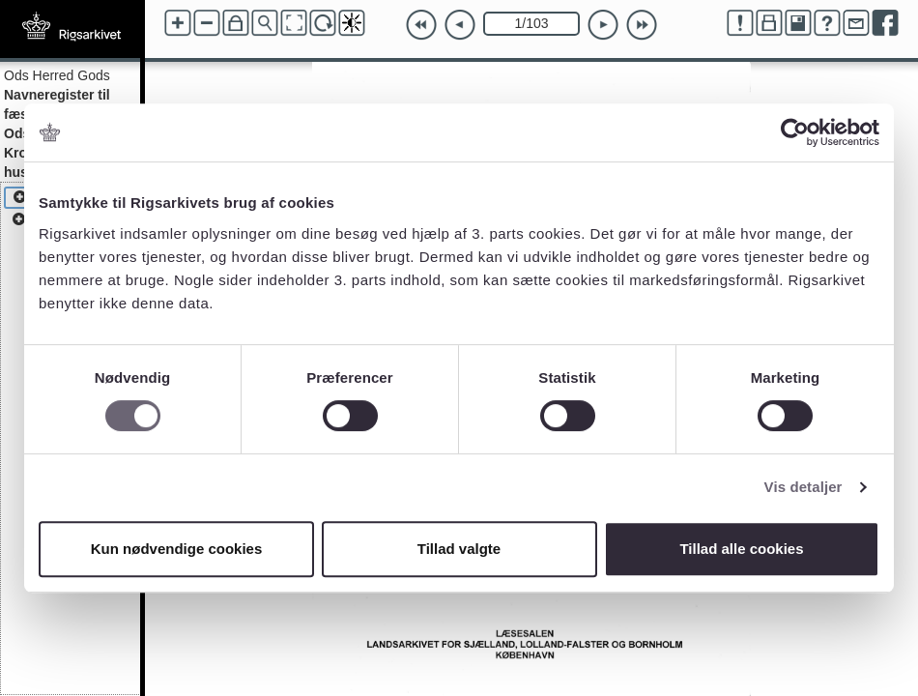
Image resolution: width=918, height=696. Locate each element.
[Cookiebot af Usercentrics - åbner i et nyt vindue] (794, 132)
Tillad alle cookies (741, 548)
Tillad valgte (459, 548)
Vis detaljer (803, 486)
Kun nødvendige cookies (177, 548)
